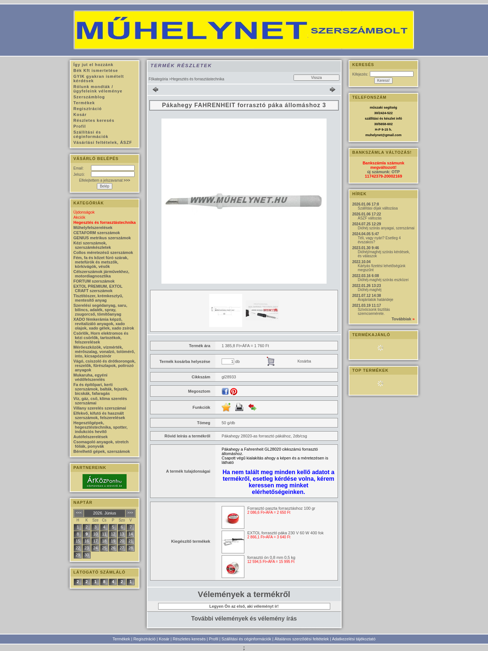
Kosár (164, 639)
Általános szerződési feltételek (301, 639)
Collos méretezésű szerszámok (103, 252)
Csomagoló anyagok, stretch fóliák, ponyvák (100, 444)
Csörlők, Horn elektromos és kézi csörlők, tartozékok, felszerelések (100, 337)
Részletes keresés (189, 639)
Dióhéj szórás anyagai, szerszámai (386, 228)
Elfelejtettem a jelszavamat (104, 180)
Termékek (121, 639)
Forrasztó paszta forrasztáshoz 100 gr (281, 508)
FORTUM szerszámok (93, 281)
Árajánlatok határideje (375, 300)
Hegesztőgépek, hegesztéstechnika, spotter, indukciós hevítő (100, 427)
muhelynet (373, 135)
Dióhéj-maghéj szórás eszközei (383, 280)
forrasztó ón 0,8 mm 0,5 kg (271, 557)
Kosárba (304, 361)
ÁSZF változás (370, 218)
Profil (213, 639)
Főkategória (158, 79)
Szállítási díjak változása (378, 208)
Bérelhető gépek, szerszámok (101, 451)
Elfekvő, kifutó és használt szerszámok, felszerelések (99, 415)
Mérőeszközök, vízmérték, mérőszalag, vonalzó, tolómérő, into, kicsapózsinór (104, 351)
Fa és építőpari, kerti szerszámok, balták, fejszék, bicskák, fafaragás (100, 389)
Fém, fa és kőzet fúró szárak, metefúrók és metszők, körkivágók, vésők (100, 262)
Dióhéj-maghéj (369, 290)
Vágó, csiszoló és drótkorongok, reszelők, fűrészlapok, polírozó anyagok (104, 365)
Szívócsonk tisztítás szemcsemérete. (374, 312)
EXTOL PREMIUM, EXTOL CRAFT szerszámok (98, 288)
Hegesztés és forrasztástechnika (104, 222)
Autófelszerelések (90, 436)
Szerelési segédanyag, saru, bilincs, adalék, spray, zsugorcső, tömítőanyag (100, 309)
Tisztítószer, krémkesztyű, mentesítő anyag (98, 298)
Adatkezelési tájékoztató (354, 639)
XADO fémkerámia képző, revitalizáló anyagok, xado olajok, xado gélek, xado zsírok (103, 323)
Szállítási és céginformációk (247, 639)
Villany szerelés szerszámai (99, 408)
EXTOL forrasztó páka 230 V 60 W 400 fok (285, 533)
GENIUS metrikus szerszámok (102, 238)
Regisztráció (144, 639)
